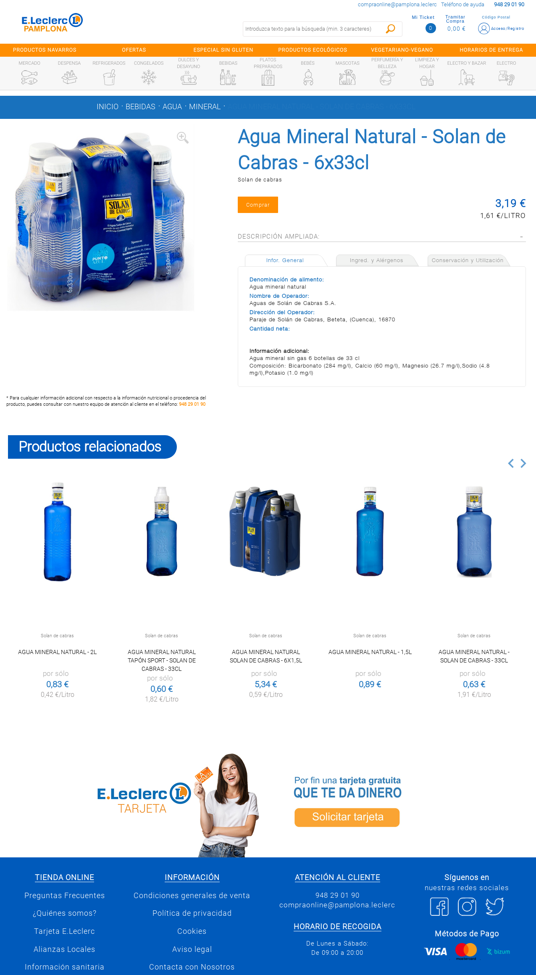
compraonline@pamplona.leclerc (397, 4)
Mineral (205, 106)
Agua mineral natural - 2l (57, 652)
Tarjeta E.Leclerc (64, 931)
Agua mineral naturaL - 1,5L (370, 652)
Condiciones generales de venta (192, 895)
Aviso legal (192, 949)
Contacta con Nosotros (192, 967)
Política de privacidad (192, 913)
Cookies (192, 931)
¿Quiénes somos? (65, 913)
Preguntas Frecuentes (64, 895)
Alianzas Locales (64, 949)
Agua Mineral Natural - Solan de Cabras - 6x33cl (321, 106)
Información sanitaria (65, 967)
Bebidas (140, 106)
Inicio (107, 106)
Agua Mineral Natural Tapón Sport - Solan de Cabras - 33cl (162, 660)
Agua (172, 106)
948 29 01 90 (192, 404)
